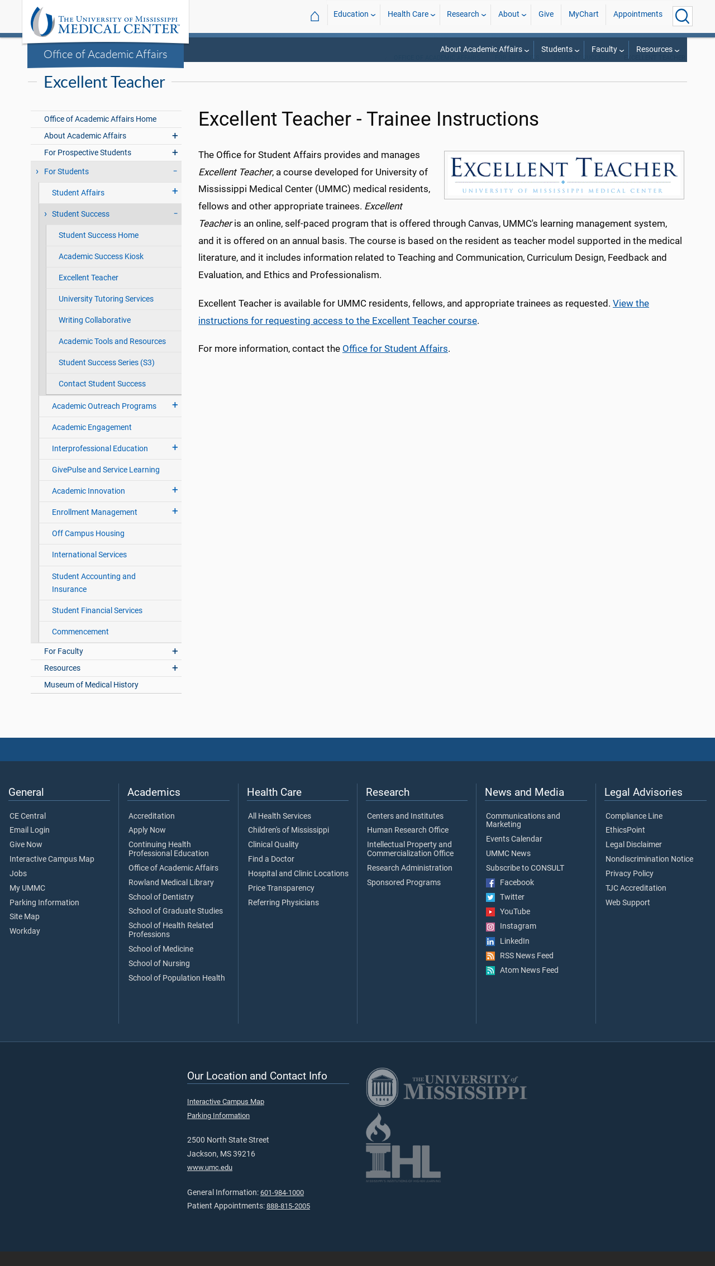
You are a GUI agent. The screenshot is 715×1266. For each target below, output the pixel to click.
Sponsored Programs (404, 897)
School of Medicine (160, 963)
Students (557, 49)
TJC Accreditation (636, 903)
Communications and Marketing (523, 835)
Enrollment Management (94, 527)
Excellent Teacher (88, 292)
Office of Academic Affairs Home (100, 133)
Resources (654, 49)
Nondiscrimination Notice (649, 874)
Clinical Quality (273, 859)
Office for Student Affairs (395, 363)
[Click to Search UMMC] (683, 16)
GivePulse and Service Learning (106, 484)
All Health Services (279, 831)
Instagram (511, 941)
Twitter (505, 911)
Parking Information (44, 917)
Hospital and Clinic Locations (298, 888)
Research (463, 16)
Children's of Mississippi (288, 844)
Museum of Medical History (91, 699)
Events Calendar (514, 853)
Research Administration (409, 882)
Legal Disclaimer (634, 859)
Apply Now (147, 844)
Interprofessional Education (100, 463)
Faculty (604, 49)
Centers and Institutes (405, 831)
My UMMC (27, 903)
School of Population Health (176, 992)
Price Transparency (281, 903)
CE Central (27, 831)
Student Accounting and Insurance (94, 597)
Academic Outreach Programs (104, 421)
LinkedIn (508, 956)
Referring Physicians (283, 917)
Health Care (408, 16)
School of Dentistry (161, 911)
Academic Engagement (92, 442)
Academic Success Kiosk (101, 271)
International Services (89, 569)
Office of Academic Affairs (106, 53)
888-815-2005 (288, 1220)
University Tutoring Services (106, 313)
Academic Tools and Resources (112, 356)
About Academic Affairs (481, 49)
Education (351, 16)
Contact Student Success (102, 398)
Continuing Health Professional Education (168, 864)
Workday (24, 946)
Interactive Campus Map (51, 874)
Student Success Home (99, 250)
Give (546, 16)
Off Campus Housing (88, 548)
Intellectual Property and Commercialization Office (410, 864)
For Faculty (63, 666)
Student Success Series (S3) (107, 377)
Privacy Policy (630, 888)
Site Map (24, 931)
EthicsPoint (625, 844)
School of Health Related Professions (170, 945)
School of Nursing (159, 978)
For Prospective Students (87, 167)
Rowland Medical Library (171, 897)
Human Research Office (408, 844)
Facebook (510, 897)
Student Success (581, 72)
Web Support (628, 917)
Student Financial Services (97, 625)
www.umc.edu (209, 1182)
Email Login (29, 844)
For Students (517, 72)
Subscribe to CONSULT (525, 882)
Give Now (25, 859)
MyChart (584, 16)
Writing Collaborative (95, 335)
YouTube (508, 926)
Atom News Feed (522, 985)
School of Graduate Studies (175, 925)
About (508, 16)
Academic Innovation (88, 505)
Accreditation (151, 831)
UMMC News (508, 868)
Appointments (637, 16)
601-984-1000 (282, 1207)
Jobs (18, 888)
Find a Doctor (271, 874)
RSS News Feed (520, 970)
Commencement (80, 646)
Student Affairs (78, 207)
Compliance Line (634, 831)
